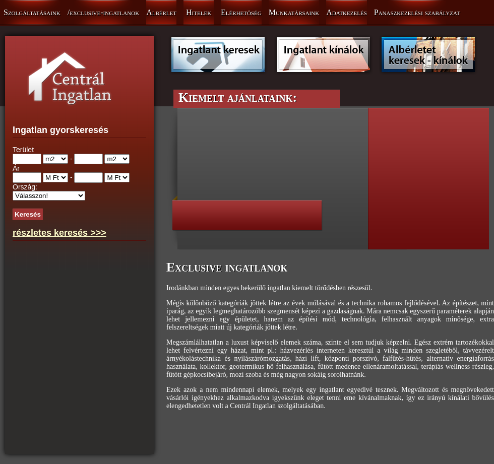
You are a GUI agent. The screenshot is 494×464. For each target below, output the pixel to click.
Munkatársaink (294, 12)
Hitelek (198, 12)
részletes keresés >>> (59, 233)
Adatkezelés (346, 12)
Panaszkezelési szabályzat (417, 12)
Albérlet (161, 12)
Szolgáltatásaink (32, 12)
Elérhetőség (241, 12)
